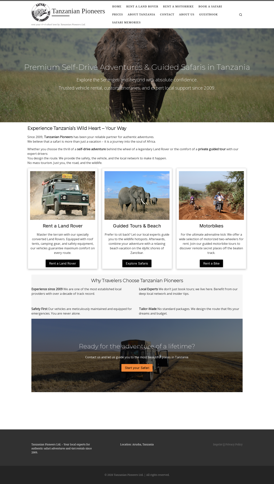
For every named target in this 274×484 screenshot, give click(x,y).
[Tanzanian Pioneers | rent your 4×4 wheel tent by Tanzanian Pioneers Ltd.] (40, 12)
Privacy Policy (234, 428)
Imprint (218, 428)
